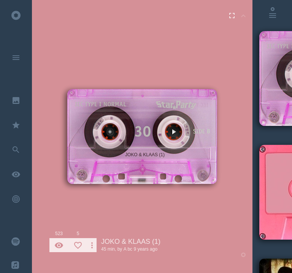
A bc (128, 249)
